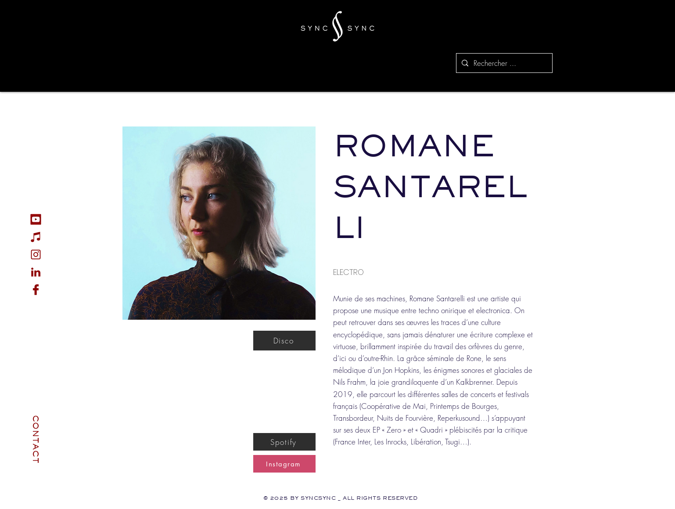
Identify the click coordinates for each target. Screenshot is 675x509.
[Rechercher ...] (504, 63)
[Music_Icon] (35, 236)
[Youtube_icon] (35, 219)
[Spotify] (284, 442)
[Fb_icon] (35, 289)
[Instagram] (284, 464)
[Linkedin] (35, 272)
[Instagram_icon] (35, 254)
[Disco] (284, 340)
